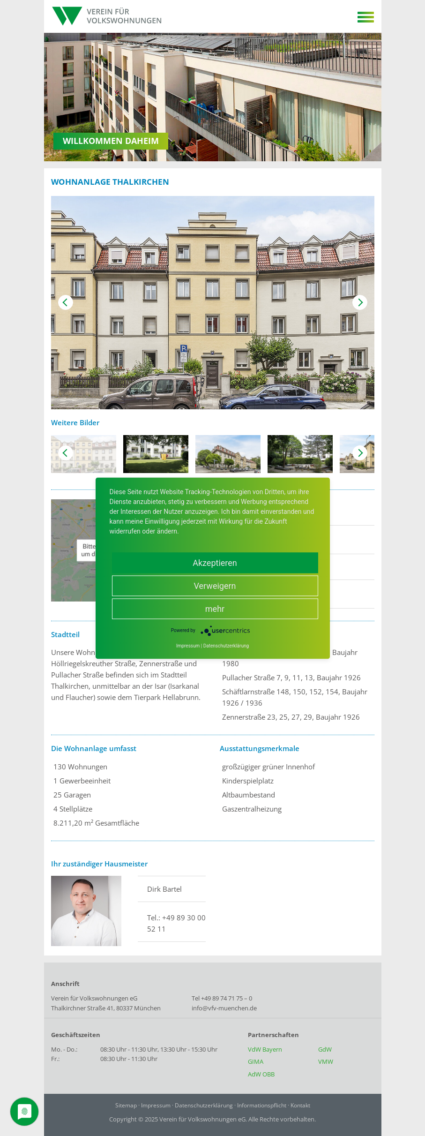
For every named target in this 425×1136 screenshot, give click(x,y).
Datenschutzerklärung (204, 1105)
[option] (212, 302)
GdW (325, 1049)
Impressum (156, 1105)
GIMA (255, 1061)
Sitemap (126, 1105)
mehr (214, 608)
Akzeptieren (215, 562)
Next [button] (359, 302)
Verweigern (215, 585)
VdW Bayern (265, 1049)
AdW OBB (261, 1074)
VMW (325, 1061)
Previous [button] (65, 302)
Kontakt (300, 1105)
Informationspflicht (261, 1105)
